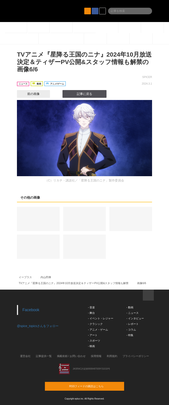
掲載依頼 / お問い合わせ (71, 356)
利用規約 (112, 356)
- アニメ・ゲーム (98, 329)
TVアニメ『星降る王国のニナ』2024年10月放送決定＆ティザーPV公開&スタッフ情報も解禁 (74, 283)
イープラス (25, 277)
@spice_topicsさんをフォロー (38, 326)
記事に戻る (84, 94)
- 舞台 (91, 312)
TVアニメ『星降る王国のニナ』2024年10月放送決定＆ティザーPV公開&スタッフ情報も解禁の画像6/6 (84, 62)
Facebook (30, 310)
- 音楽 (91, 307)
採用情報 (96, 356)
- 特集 (129, 335)
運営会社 (25, 356)
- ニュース (132, 312)
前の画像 (29, 94)
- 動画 (129, 307)
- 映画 (91, 346)
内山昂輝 (45, 277)
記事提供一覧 (44, 356)
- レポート (132, 323)
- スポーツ (94, 340)
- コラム (131, 329)
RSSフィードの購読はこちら (93, 386)
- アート (92, 335)
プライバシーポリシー (136, 356)
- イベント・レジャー (100, 318)
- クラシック (95, 323)
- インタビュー (135, 318)
